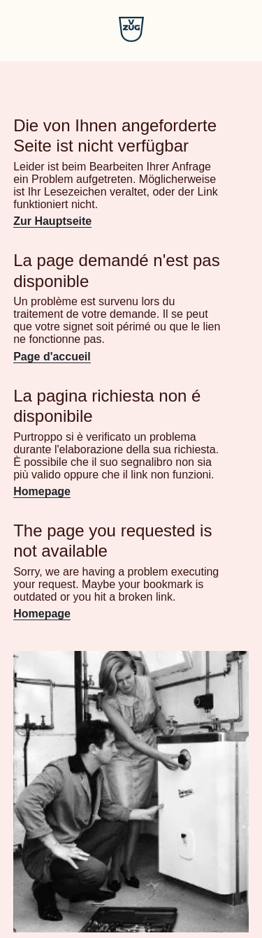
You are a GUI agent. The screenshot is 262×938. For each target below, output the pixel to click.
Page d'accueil (52, 356)
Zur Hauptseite (52, 221)
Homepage (42, 491)
